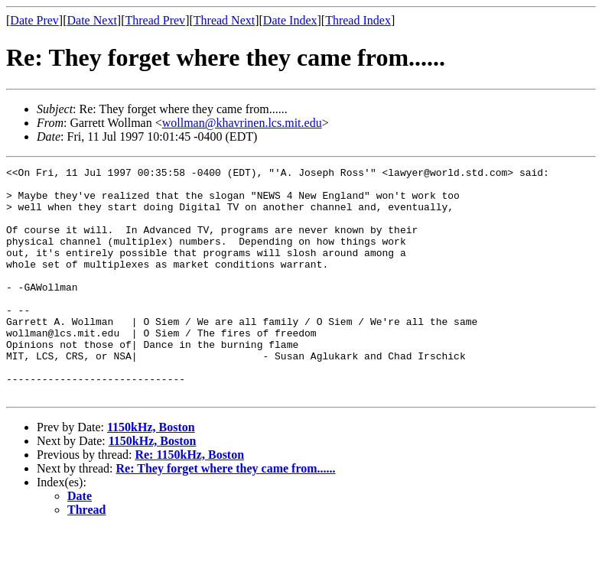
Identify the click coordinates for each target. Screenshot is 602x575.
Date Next (92, 20)
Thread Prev (155, 20)
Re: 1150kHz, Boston (189, 500)
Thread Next (224, 20)
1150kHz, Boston (151, 472)
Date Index (290, 20)
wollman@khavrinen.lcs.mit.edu (242, 122)
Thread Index (358, 20)
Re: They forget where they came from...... (226, 514)
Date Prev (34, 20)
